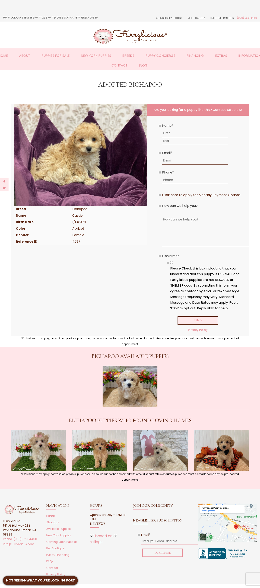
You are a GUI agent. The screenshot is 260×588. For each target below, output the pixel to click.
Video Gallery (196, 18)
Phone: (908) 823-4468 (20, 539)
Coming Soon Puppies (61, 542)
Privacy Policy (198, 330)
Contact (120, 65)
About (24, 55)
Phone (168, 172)
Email (167, 153)
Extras (221, 55)
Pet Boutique (55, 548)
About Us (52, 522)
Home (50, 516)
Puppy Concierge (160, 55)
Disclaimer (170, 256)
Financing (195, 55)
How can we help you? (180, 205)
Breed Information (222, 18)
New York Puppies (96, 55)
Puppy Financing (57, 555)
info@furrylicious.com (18, 544)
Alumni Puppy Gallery (169, 18)
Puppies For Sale (55, 55)
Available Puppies (58, 529)
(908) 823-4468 (247, 18)
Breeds (128, 55)
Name (167, 125)
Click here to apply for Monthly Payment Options (201, 195)
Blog (143, 65)
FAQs (49, 561)
